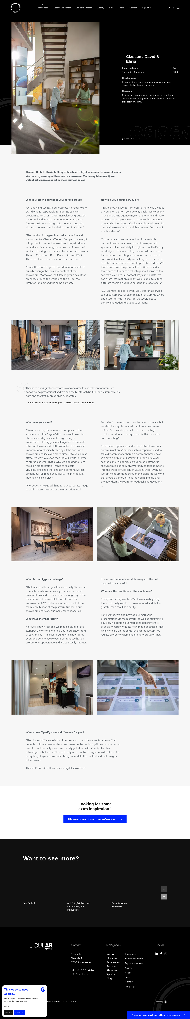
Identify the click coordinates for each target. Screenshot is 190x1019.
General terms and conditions (48, 1002)
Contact (133, 7)
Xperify (100, 7)
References (42, 7)
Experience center (62, 7)
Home (110, 954)
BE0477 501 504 (69, 1002)
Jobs (122, 7)
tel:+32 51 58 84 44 (82, 970)
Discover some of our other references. (95, 824)
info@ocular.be (80, 974)
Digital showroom (84, 7)
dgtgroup (146, 7)
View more (127, 139)
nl (173, 8)
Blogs (111, 7)
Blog (109, 978)
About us (111, 970)
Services (111, 966)
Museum (111, 958)
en (169, 8)
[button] (164, 889)
